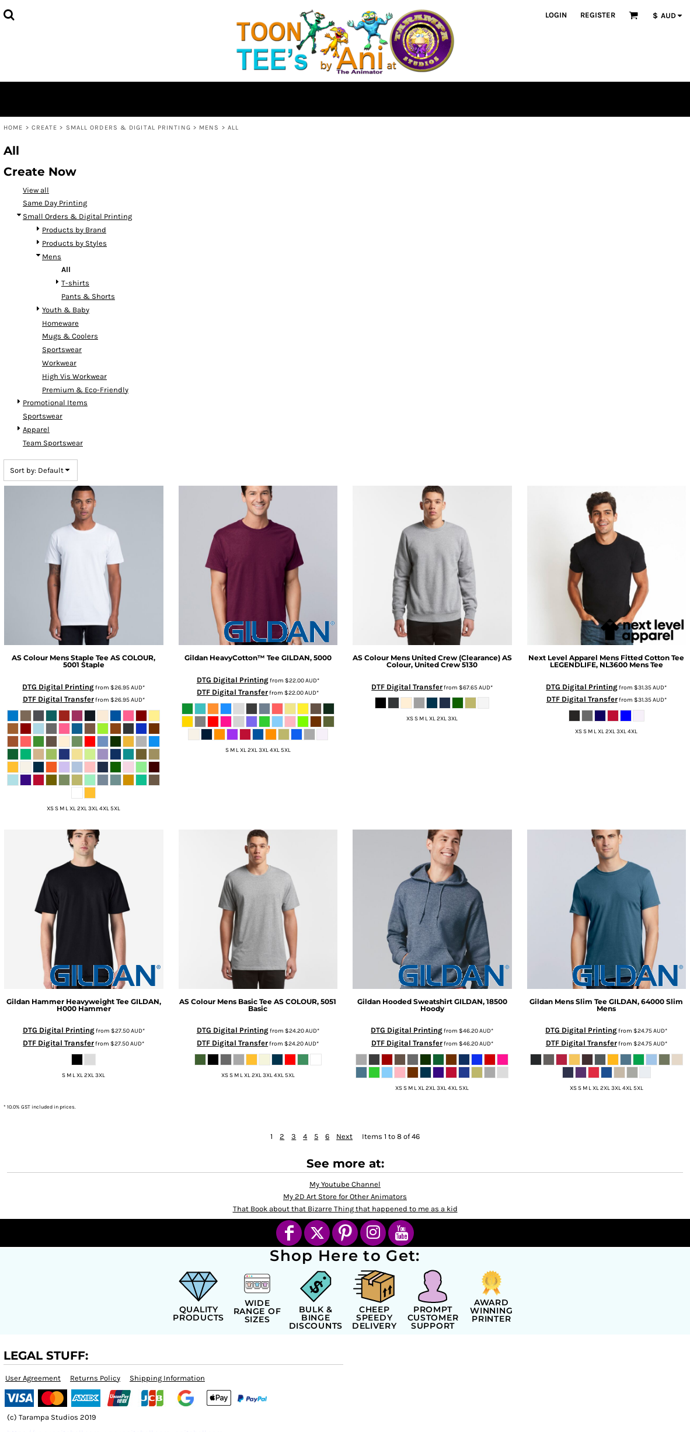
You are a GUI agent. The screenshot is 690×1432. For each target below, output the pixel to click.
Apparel (36, 429)
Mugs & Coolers (70, 336)
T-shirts (75, 282)
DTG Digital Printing (58, 686)
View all (36, 190)
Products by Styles (74, 243)
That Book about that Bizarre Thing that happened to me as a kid (345, 1208)
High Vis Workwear (74, 376)
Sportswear (62, 349)
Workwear (59, 362)
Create (45, 127)
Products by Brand (74, 229)
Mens (209, 127)
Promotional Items (55, 402)
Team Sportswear (53, 442)
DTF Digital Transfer (58, 699)
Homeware (60, 323)
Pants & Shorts (88, 296)
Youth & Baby (65, 309)
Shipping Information (167, 1378)
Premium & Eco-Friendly (85, 389)
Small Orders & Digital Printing (128, 127)
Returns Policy (95, 1378)
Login (556, 15)
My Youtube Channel (345, 1184)
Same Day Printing (55, 202)
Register (597, 15)
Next (344, 1136)
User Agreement (33, 1378)
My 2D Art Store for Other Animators (345, 1196)
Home (13, 127)
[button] (9, 14)
